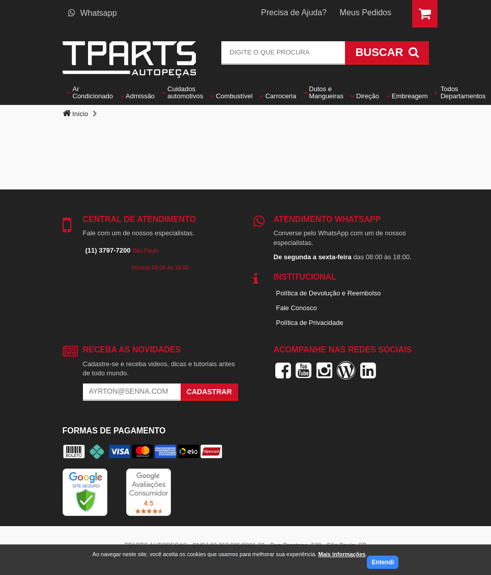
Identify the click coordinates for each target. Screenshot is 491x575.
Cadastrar (209, 392)
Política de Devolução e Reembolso (328, 293)
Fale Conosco (296, 308)
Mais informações (341, 554)
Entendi (382, 562)
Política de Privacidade (309, 322)
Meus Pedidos (365, 12)
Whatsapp (92, 13)
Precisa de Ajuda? (294, 12)
